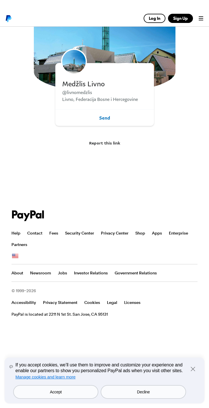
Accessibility (23, 302)
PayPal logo (8, 18)
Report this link (104, 142)
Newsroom (40, 273)
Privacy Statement (60, 302)
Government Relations (136, 273)
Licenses (132, 302)
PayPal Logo (28, 216)
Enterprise (178, 233)
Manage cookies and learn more (45, 376)
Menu (201, 18)
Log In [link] (154, 18)
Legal (112, 302)
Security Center (79, 233)
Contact (34, 233)
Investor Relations (91, 273)
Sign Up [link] (180, 18)
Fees (53, 233)
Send (104, 118)
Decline (143, 392)
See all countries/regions (15, 256)
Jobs (62, 273)
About (17, 273)
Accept (56, 392)
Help (15, 233)
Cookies (92, 302)
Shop (140, 233)
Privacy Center (114, 233)
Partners (19, 244)
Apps (157, 233)
